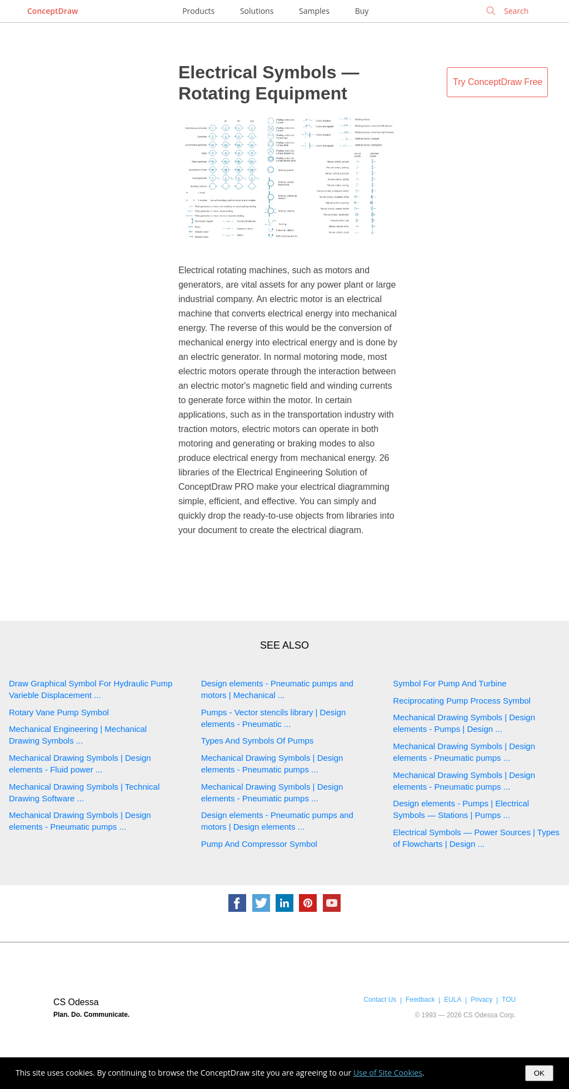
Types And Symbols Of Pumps (257, 740)
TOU (509, 999)
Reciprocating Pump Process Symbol (462, 700)
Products (198, 11)
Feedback (420, 999)
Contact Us (379, 999)
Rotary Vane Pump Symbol (59, 712)
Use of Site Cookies (387, 1072)
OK (539, 1073)
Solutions (256, 11)
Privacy (481, 999)
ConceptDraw (52, 11)
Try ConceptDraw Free (497, 82)
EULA (452, 999)
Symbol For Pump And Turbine (449, 683)
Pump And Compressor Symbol (259, 844)
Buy (362, 11)
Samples (314, 11)
